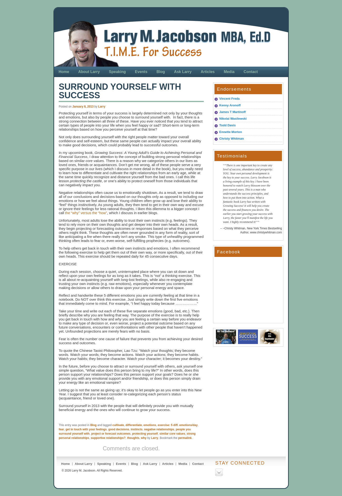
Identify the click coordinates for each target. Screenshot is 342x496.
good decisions (118, 429)
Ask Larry (183, 72)
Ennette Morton (230, 132)
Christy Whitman (231, 138)
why (143, 438)
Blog (161, 72)
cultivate (118, 425)
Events (141, 72)
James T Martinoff (232, 112)
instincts (136, 429)
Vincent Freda (229, 98)
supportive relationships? (108, 438)
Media (229, 72)
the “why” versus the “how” (86, 213)
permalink (185, 438)
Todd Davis (227, 125)
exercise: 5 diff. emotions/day (178, 425)
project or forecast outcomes (110, 433)
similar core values (172, 433)
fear (61, 429)
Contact (251, 72)
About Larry (89, 72)
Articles (208, 72)
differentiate (134, 425)
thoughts (133, 438)
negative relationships (159, 429)
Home (64, 72)
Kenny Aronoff (230, 105)
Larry (101, 106)
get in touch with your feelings (86, 429)
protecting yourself (145, 433)
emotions (149, 425)
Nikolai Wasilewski (233, 118)
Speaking (117, 72)
